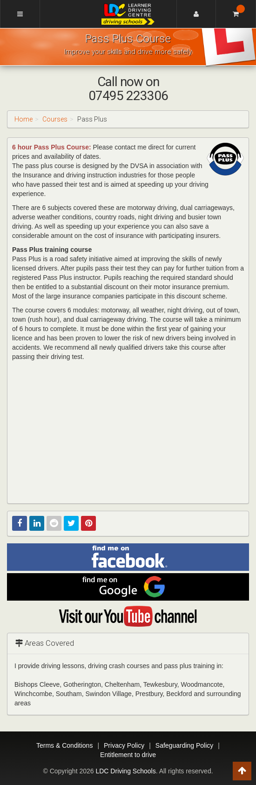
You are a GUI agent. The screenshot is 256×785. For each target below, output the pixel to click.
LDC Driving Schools (125, 771)
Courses (54, 119)
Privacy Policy (124, 745)
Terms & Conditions (64, 745)
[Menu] (20, 14)
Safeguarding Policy (184, 745)
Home (23, 119)
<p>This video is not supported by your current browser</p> (128, 431)
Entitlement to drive (128, 754)
